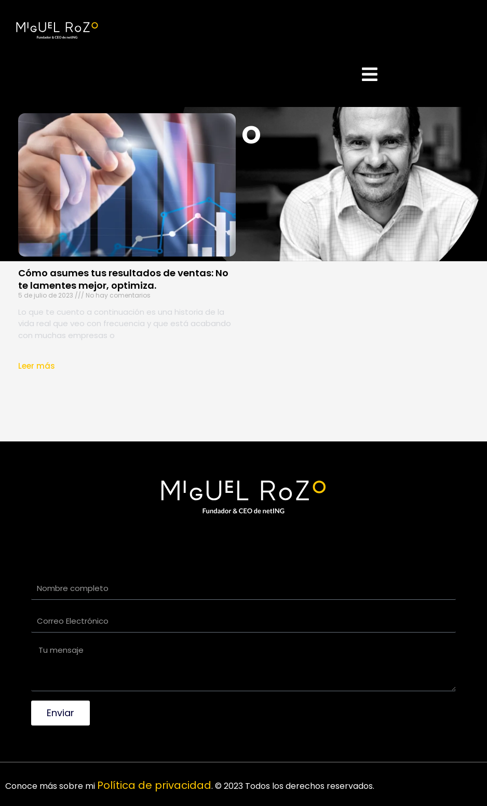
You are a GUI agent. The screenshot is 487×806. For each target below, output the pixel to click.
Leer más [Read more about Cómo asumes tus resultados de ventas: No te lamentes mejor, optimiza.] (36, 365)
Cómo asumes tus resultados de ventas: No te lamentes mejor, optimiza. (123, 278)
